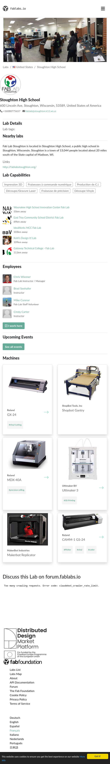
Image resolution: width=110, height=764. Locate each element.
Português (16, 743)
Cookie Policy (18, 695)
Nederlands (17, 739)
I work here (13, 325)
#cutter (91, 549)
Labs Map (16, 673)
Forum (14, 686)
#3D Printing (69, 500)
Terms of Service (20, 703)
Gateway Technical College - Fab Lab (34, 248)
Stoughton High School (51, 67)
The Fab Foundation (22, 690)
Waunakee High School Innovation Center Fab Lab (42, 207)
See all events (13, 346)
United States (23, 67)
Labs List (15, 669)
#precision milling (16, 490)
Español (14, 726)
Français (15, 730)
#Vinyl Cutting (15, 425)
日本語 (14, 747)
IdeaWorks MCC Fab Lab (27, 227)
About (14, 678)
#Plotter (67, 549)
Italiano (14, 734)
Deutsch (15, 717)
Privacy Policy (18, 699)
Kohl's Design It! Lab (25, 238)
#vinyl (79, 549)
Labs (5, 67)
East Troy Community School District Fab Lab (38, 217)
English (14, 722)
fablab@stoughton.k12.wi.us (40, 111)
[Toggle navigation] (103, 8)
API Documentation (22, 682)
